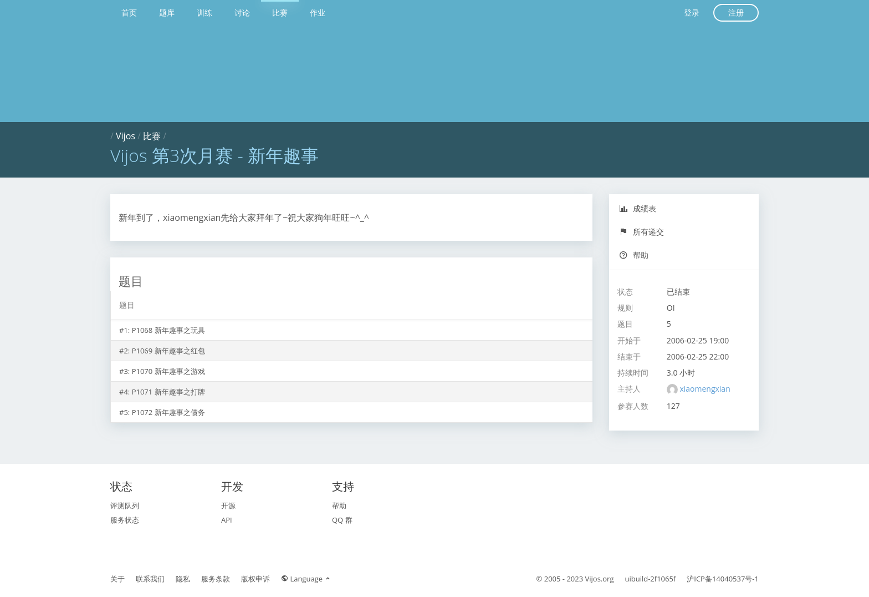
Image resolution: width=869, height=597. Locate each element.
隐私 (183, 579)
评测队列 (124, 505)
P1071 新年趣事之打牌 (168, 392)
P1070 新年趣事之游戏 (168, 371)
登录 (691, 12)
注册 (736, 12)
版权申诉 (255, 579)
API (226, 520)
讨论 (242, 12)
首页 (129, 12)
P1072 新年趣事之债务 (168, 412)
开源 (228, 505)
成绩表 (637, 208)
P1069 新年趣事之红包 (168, 351)
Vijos (125, 136)
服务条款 (215, 579)
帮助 (633, 255)
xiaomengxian (704, 388)
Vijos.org (599, 579)
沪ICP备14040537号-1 (723, 579)
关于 (117, 579)
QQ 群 (342, 520)
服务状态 (124, 520)
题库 (167, 12)
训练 (204, 12)
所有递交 (641, 231)
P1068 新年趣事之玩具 (168, 330)
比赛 (280, 12)
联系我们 (150, 579)
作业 (317, 12)
